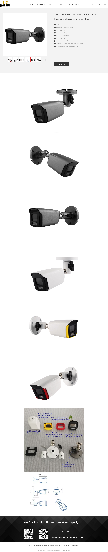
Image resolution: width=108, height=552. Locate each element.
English (100, 4)
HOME (22, 4)
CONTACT (69, 4)
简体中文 (105, 4)
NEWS (60, 4)
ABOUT (31, 4)
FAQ (50, 4)
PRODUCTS (41, 4)
